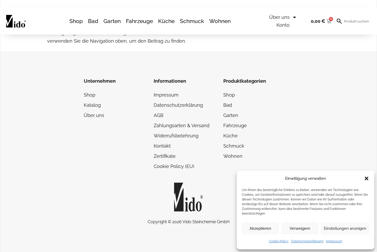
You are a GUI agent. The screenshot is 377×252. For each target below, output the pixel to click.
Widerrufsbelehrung (176, 135)
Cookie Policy (279, 241)
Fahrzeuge (139, 21)
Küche (166, 21)
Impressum (334, 241)
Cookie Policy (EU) (174, 166)
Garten (112, 21)
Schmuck (192, 21)
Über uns (283, 17)
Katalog (92, 105)
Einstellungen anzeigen (345, 228)
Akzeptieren (260, 228)
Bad (93, 21)
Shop (76, 21)
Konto (283, 25)
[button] (366, 178)
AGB (158, 115)
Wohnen (220, 21)
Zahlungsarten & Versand (181, 125)
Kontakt (162, 146)
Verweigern (300, 228)
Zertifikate (165, 156)
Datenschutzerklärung (307, 241)
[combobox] (357, 21)
